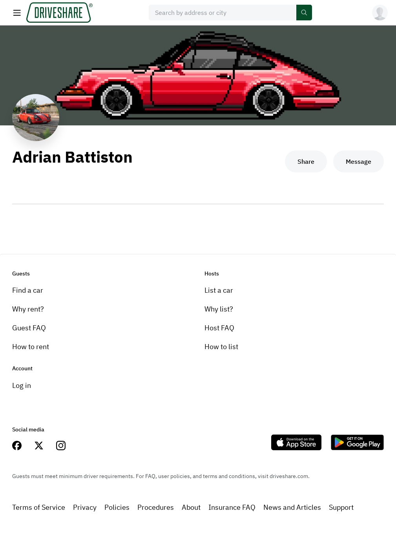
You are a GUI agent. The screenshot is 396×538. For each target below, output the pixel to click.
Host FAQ (219, 327)
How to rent (30, 346)
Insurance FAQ (231, 507)
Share (305, 161)
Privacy (85, 507)
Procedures (155, 507)
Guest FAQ (29, 327)
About (191, 507)
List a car (218, 290)
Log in (21, 385)
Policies (117, 507)
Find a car (27, 290)
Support (341, 507)
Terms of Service (38, 507)
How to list (221, 346)
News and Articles (292, 507)
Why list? (218, 308)
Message (358, 161)
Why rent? (28, 308)
